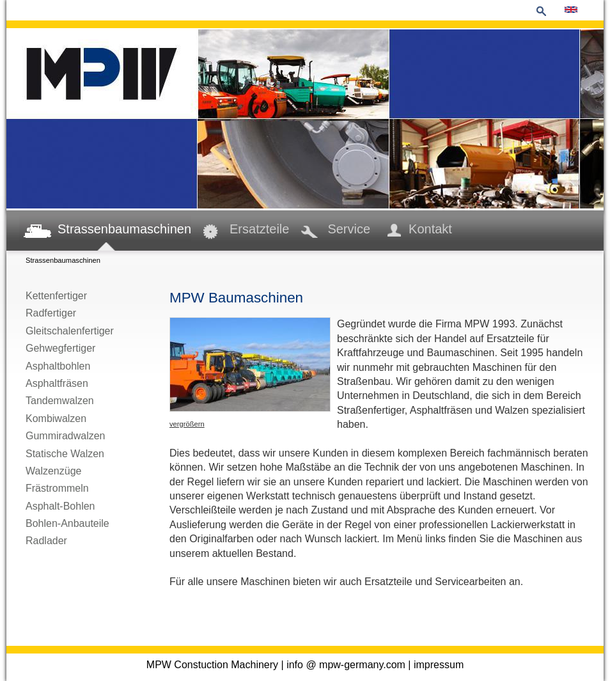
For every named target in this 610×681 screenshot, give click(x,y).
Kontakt (430, 229)
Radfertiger (51, 313)
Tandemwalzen (60, 400)
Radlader (46, 540)
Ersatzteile (259, 229)
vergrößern (187, 424)
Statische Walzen (65, 453)
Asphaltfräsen (57, 383)
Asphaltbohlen (58, 366)
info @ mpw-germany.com (345, 664)
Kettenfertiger (56, 295)
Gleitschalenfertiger (70, 330)
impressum (439, 664)
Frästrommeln (57, 488)
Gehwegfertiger (60, 348)
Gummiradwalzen (65, 435)
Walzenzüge (53, 471)
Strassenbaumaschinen (124, 229)
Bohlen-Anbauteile (67, 523)
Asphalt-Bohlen (60, 506)
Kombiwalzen (56, 418)
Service (348, 229)
